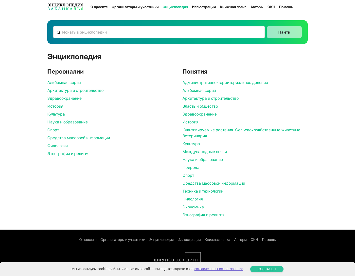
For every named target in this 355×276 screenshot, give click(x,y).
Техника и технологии (202, 191)
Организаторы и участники (135, 7)
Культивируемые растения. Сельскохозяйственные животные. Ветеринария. (241, 132)
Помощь (286, 7)
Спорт (53, 129)
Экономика (193, 206)
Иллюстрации (204, 7)
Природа (190, 167)
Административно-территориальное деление (225, 82)
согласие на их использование (218, 269)
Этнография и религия (68, 153)
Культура (56, 114)
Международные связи (204, 151)
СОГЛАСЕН (267, 269)
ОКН (271, 7)
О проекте (99, 7)
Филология (57, 145)
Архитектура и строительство (75, 90)
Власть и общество (200, 106)
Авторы (257, 7)
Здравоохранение (64, 98)
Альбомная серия (64, 82)
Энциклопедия (175, 7)
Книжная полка (233, 7)
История (55, 106)
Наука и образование (67, 121)
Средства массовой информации (78, 137)
